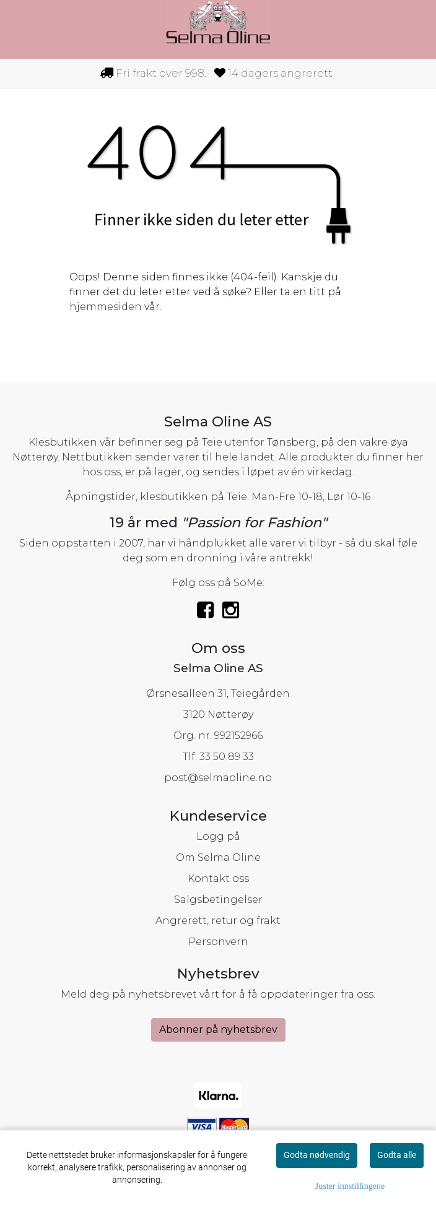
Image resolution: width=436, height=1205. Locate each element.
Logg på (218, 836)
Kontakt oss (218, 878)
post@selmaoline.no (218, 778)
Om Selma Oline (218, 857)
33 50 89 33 (226, 756)
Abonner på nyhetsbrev (218, 1029)
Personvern (218, 942)
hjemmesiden (105, 307)
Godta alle (396, 1155)
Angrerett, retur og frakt (218, 920)
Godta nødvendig (317, 1155)
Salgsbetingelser (218, 899)
